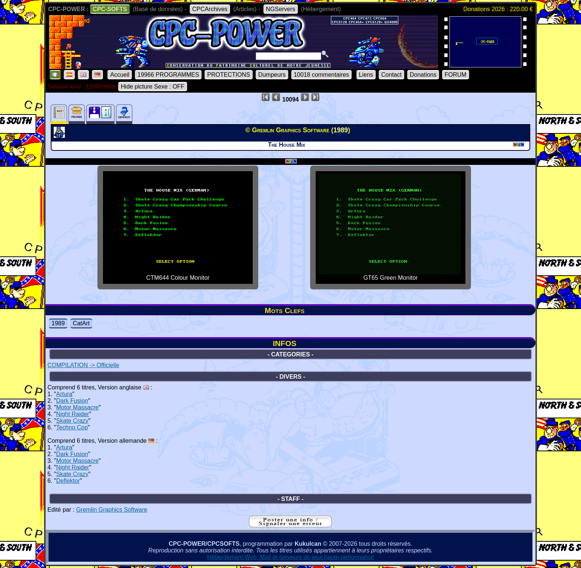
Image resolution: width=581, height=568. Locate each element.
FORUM (456, 75)
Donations (423, 75)
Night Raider (72, 414)
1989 (58, 323)
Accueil (119, 75)
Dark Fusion (72, 401)
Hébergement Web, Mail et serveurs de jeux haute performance (290, 557)
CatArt (81, 323)
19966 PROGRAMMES (168, 75)
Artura (64, 394)
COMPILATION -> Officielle (83, 365)
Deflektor (68, 481)
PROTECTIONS (228, 75)
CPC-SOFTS (110, 9)
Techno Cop (71, 427)
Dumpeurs (272, 75)
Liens (366, 75)
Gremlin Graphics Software (111, 509)
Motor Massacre (77, 407)
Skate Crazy (72, 421)
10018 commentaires (321, 75)
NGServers (280, 9)
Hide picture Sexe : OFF (153, 86)
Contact (391, 75)
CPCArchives (210, 9)
